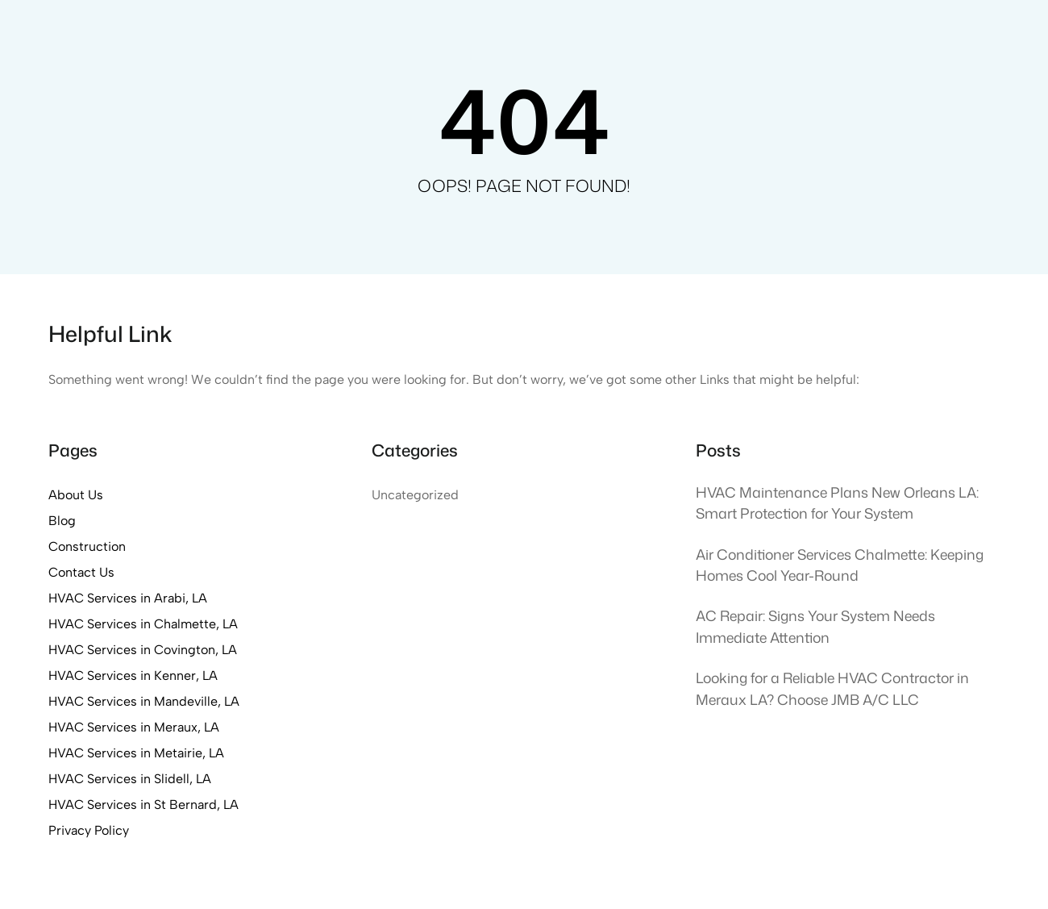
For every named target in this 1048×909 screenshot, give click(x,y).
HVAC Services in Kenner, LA (133, 675)
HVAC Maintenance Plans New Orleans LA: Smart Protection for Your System (837, 502)
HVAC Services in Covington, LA (142, 649)
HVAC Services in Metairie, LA (136, 753)
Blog (62, 520)
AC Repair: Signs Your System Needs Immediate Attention (815, 626)
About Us (75, 494)
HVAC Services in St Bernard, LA (143, 804)
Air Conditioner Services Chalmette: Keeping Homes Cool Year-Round (840, 565)
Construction (87, 546)
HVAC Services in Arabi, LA (127, 598)
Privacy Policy (88, 830)
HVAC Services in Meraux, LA (133, 727)
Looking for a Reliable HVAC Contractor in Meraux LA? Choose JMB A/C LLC (832, 688)
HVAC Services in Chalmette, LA (143, 624)
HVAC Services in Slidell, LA (129, 778)
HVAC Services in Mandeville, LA (143, 701)
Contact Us (81, 572)
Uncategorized (415, 494)
